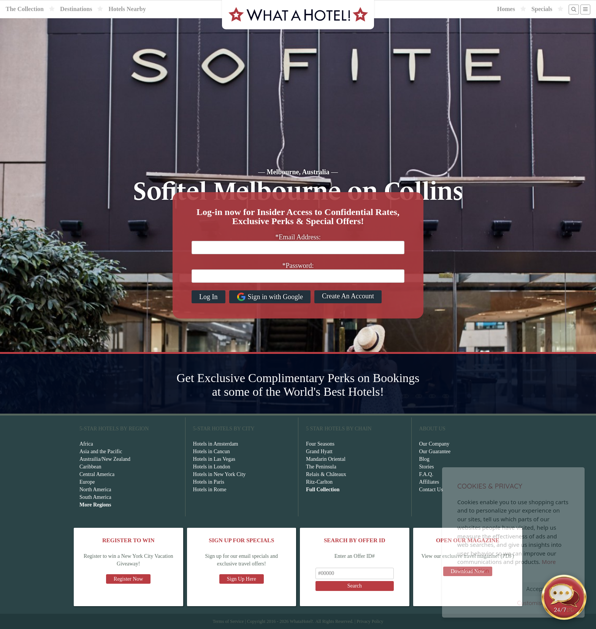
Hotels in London (211, 467)
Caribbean (90, 467)
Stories (426, 467)
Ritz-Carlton (319, 482)
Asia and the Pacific (100, 451)
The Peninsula (321, 467)
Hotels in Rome (210, 489)
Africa (86, 444)
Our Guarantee (435, 451)
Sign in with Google (270, 296)
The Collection (25, 9)
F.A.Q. (426, 474)
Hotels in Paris (208, 482)
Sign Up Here (241, 579)
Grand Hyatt (319, 451)
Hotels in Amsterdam (215, 444)
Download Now (468, 571)
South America (95, 497)
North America (95, 489)
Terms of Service (228, 621)
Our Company (434, 444)
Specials (541, 9)
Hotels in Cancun (211, 451)
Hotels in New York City (219, 474)
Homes (506, 9)
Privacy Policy (370, 621)
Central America (96, 474)
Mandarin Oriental (326, 459)
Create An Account (348, 296)
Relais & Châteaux (326, 474)
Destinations (76, 9)
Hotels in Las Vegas (214, 459)
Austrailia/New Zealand (104, 459)
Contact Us (431, 489)
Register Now (128, 579)
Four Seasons (320, 444)
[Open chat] (564, 597)
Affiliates (429, 482)
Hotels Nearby (127, 9)
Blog (424, 459)
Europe (87, 482)
